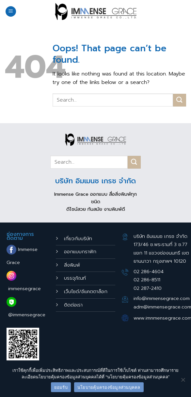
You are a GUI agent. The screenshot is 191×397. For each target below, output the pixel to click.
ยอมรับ (61, 387)
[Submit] (179, 100)
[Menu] (11, 11)
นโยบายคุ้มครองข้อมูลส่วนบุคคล (108, 387)
